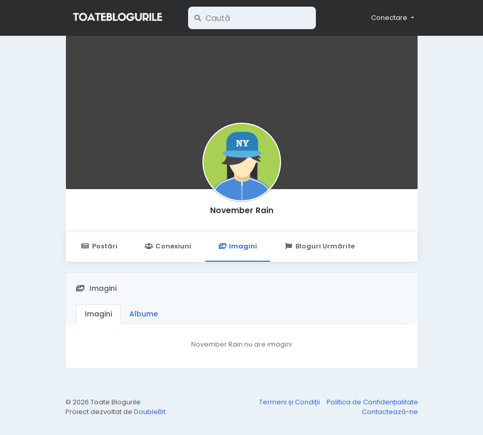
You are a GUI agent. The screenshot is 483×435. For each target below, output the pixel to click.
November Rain (241, 210)
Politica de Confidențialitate (372, 402)
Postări (99, 246)
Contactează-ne (390, 412)
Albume (143, 314)
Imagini (237, 246)
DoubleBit (150, 412)
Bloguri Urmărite (319, 246)
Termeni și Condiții (290, 402)
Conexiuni (168, 246)
